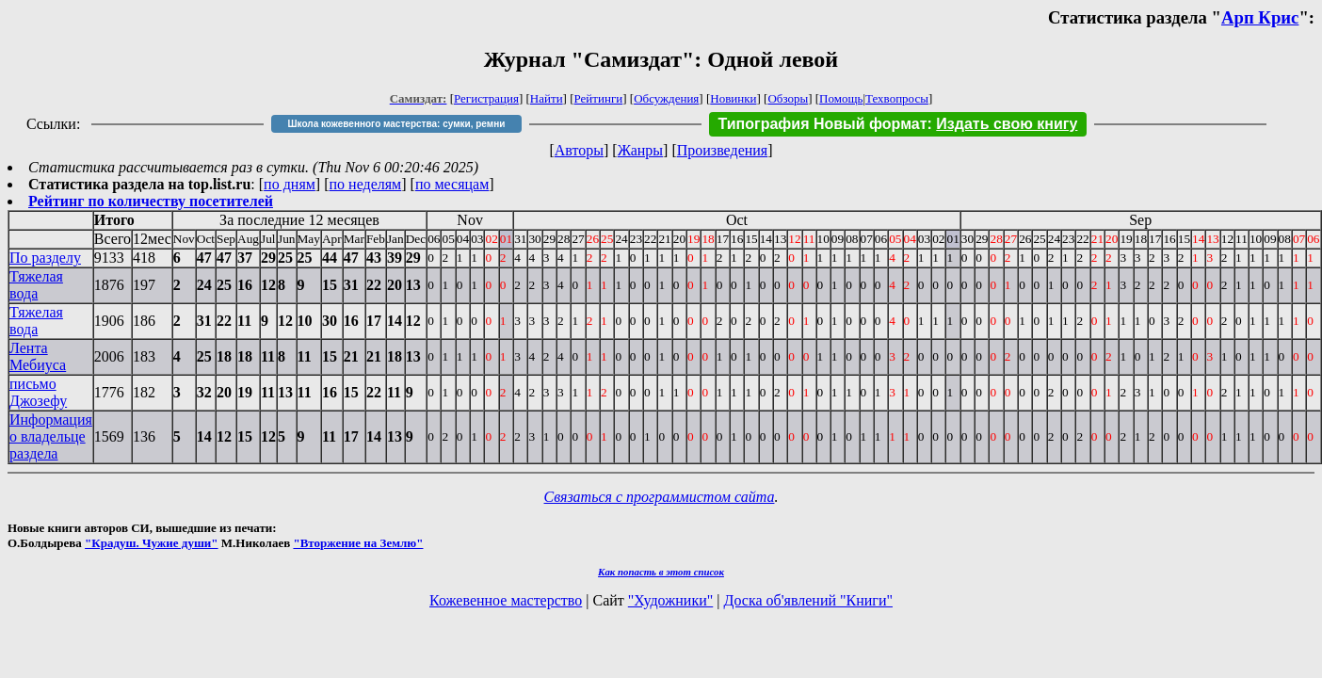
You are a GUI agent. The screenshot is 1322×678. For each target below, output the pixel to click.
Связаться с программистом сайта (659, 497)
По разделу (45, 258)
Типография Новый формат (822, 124)
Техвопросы (896, 98)
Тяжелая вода (36, 284)
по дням (289, 184)
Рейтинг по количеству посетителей (150, 201)
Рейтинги (598, 98)
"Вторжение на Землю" (358, 543)
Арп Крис (1259, 17)
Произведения (722, 150)
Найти (546, 98)
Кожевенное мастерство (505, 600)
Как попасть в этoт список (661, 571)
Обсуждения (666, 98)
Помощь (841, 98)
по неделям (366, 184)
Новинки (733, 98)
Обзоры (787, 98)
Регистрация (486, 98)
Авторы (579, 150)
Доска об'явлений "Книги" (808, 600)
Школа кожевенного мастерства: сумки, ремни (397, 124)
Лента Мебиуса (37, 356)
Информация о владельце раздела (50, 436)
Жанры (640, 150)
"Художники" (670, 600)
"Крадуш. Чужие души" (151, 543)
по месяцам (452, 184)
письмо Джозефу (38, 392)
